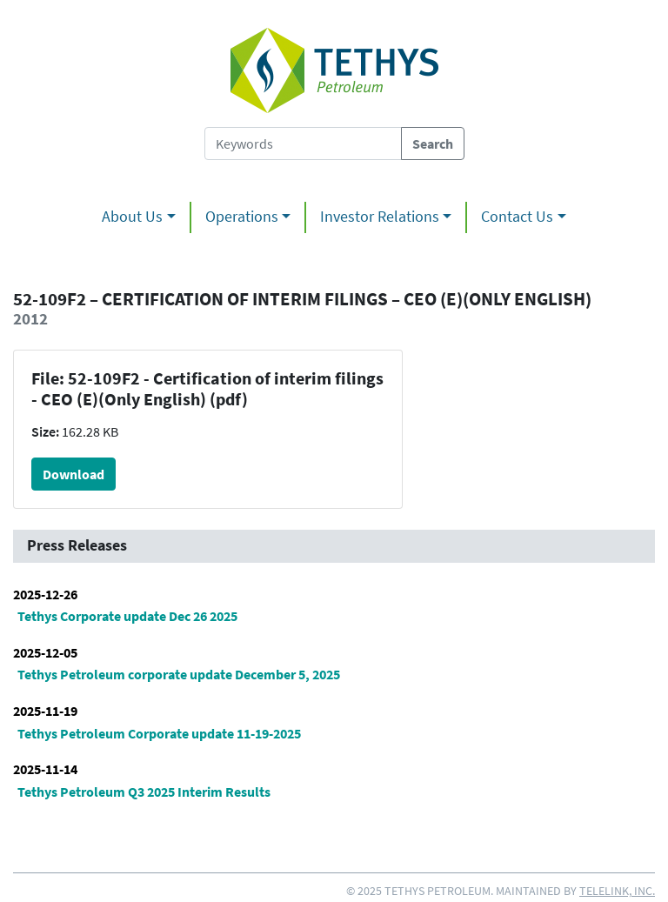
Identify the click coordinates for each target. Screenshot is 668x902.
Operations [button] (241, 216)
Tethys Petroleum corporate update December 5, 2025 (178, 674)
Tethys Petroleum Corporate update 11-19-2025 (159, 733)
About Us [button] (132, 216)
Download (73, 474)
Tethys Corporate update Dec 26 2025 (127, 616)
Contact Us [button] (517, 216)
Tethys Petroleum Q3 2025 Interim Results (144, 791)
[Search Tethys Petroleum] (303, 143)
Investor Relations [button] (379, 216)
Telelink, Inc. (617, 891)
